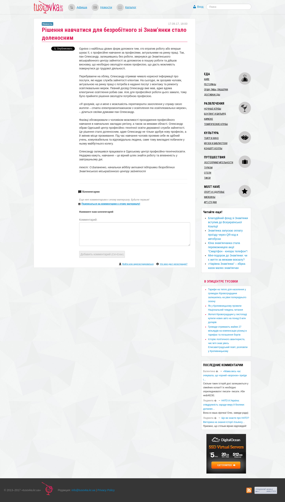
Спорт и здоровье (214, 192)
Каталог (130, 7)
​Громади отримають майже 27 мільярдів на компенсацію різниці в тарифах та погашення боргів (227, 330)
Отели (207, 172)
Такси (207, 178)
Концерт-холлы (213, 148)
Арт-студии (210, 202)
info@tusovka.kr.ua (83, 490)
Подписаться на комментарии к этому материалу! (111, 203)
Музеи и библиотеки (215, 143)
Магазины (209, 197)
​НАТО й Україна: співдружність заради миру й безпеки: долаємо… (224, 404)
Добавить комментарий (102, 254)
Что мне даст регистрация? (173, 264)
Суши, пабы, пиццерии (216, 89)
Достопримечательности (218, 162)
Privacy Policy (106, 490)
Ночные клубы (212, 108)
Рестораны (210, 84)
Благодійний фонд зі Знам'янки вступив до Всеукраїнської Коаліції (228, 222)
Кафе (206, 79)
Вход (200, 6)
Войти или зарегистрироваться (138, 264)
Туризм (208, 167)
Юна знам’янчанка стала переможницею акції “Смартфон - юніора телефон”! (227, 247)
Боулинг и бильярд (215, 114)
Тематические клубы (216, 124)
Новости (106, 7)
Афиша (82, 7)
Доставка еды (212, 94)
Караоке (208, 119)
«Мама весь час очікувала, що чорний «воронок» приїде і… (225, 375)
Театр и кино (211, 138)
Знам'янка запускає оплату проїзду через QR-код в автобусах (225, 234)
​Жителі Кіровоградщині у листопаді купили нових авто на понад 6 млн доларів (227, 318)
